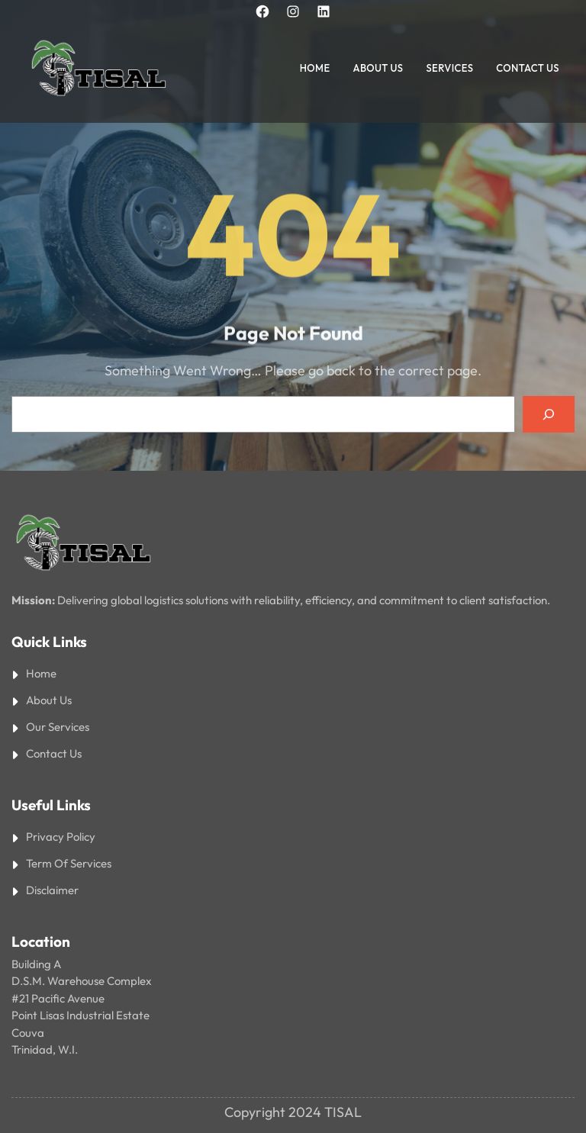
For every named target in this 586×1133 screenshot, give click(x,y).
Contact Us (54, 753)
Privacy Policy (60, 836)
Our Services (57, 726)
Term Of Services (68, 863)
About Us (49, 700)
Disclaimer (52, 890)
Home (41, 673)
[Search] (549, 414)
